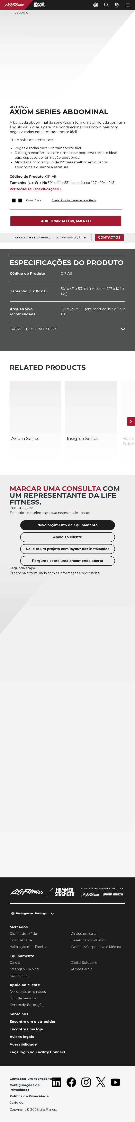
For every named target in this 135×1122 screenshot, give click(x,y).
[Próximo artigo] (131, 421)
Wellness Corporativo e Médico (96, 947)
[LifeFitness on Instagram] (86, 1091)
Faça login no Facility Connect (37, 1052)
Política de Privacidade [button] (29, 1096)
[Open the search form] (106, 5)
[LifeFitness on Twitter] (101, 1091)
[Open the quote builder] (117, 5)
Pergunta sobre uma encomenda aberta (67, 561)
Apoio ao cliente (67, 537)
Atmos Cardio (81, 969)
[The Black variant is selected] (14, 200)
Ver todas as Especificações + (36, 189)
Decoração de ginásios (28, 992)
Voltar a (19, 13)
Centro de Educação (27, 1005)
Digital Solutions (84, 963)
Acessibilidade (23, 1044)
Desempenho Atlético (89, 940)
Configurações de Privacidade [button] (25, 1087)
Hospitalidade (21, 940)
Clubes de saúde (23, 934)
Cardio (15, 963)
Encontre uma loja (26, 1029)
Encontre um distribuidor (33, 1021)
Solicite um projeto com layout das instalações (67, 549)
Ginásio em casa (83, 934)
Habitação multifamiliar (29, 947)
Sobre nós (19, 1014)
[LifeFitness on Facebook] (71, 1091)
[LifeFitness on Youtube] (115, 1091)
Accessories (19, 976)
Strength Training (24, 969)
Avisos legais (22, 1037)
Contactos (109, 237)
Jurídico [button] (17, 1102)
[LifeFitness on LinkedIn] (57, 1091)
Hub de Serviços (23, 998)
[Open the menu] (128, 5)
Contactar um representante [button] (34, 1079)
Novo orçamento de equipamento (67, 525)
